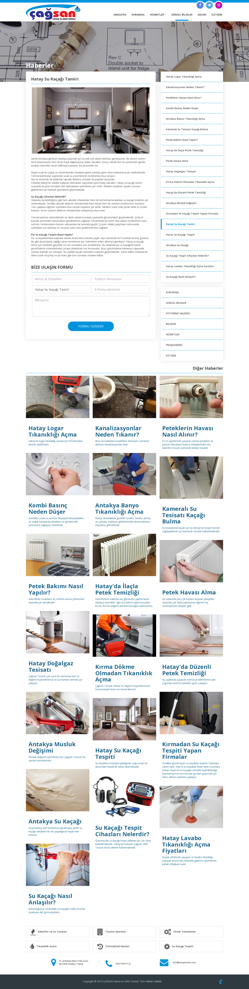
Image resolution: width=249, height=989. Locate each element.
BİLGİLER (171, 324)
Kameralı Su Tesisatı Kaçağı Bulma (187, 129)
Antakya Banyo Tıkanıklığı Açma (185, 118)
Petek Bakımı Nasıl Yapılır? (182, 139)
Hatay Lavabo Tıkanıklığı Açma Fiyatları (190, 266)
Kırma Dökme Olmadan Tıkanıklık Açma (190, 182)
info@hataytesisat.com (184, 962)
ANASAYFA (120, 14)
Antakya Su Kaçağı (177, 245)
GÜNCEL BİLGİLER (181, 14)
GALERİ (202, 14)
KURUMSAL (138, 14)
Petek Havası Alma (177, 161)
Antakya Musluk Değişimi (181, 203)
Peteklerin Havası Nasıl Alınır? (184, 97)
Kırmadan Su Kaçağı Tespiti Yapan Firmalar (192, 213)
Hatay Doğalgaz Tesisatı (181, 171)
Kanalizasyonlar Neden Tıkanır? (185, 87)
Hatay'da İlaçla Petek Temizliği (184, 150)
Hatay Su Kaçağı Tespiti (180, 234)
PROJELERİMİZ (174, 345)
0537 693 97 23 (123, 963)
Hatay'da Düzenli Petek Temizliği (186, 192)
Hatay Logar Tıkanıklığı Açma (184, 76)
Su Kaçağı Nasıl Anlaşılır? (181, 276)
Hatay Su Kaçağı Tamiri (180, 224)
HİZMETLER (158, 14)
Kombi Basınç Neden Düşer (182, 108)
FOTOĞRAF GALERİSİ (178, 313)
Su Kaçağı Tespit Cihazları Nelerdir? (187, 255)
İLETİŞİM (216, 14)
